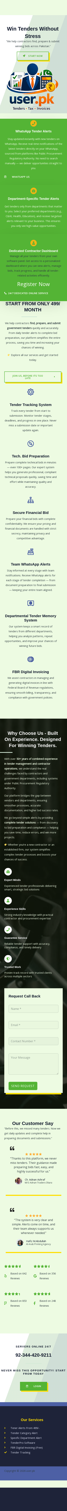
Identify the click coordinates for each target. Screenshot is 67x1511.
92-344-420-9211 (33, 1355)
